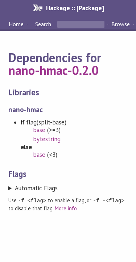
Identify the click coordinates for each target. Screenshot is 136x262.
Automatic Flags (36, 188)
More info (66, 208)
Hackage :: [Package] (75, 8)
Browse (120, 24)
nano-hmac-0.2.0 (53, 70)
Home (16, 24)
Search (43, 24)
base (39, 130)
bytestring (47, 139)
